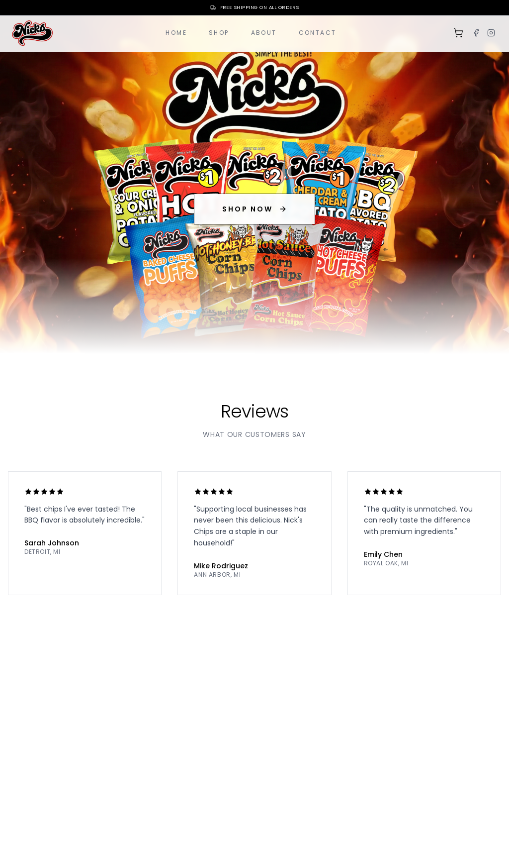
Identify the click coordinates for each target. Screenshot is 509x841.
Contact (318, 32)
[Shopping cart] (458, 33)
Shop (219, 32)
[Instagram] (491, 33)
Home (176, 32)
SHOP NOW (254, 209)
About (264, 32)
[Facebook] (476, 33)
